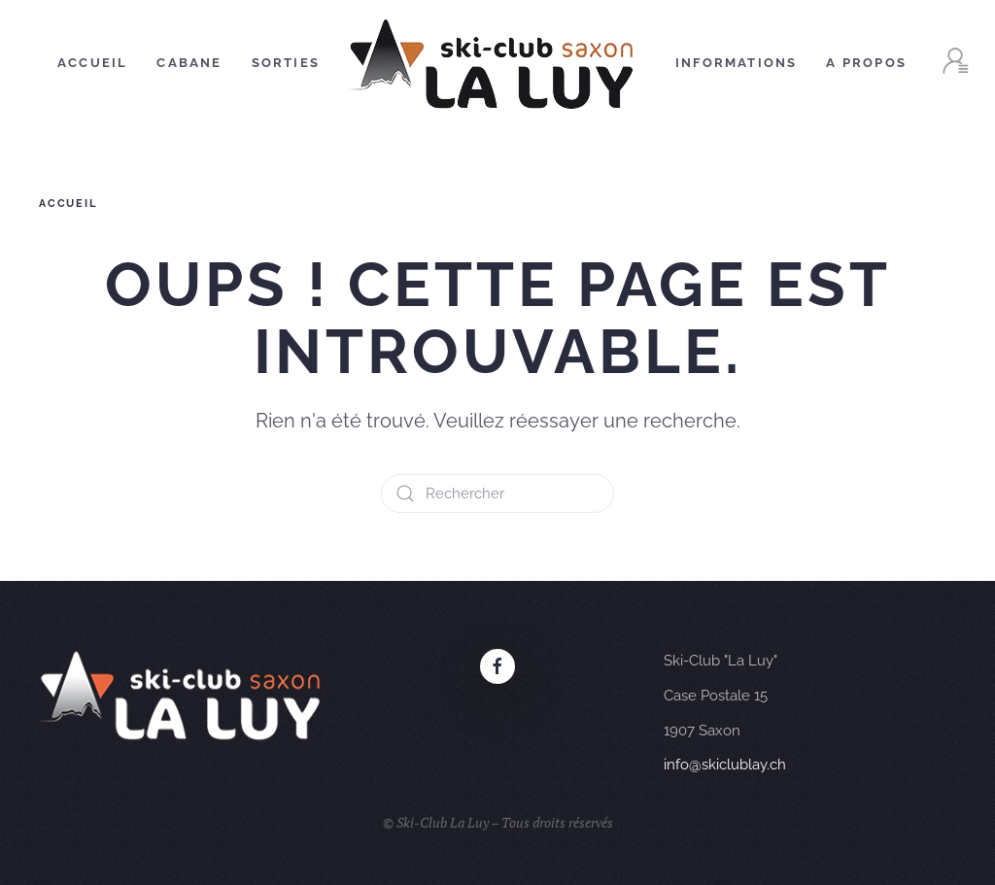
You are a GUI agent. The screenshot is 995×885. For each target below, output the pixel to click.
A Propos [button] (866, 62)
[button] (955, 63)
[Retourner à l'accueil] (497, 63)
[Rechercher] (497, 493)
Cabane (189, 62)
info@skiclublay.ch (725, 764)
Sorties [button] (286, 62)
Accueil (92, 62)
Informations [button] (736, 62)
